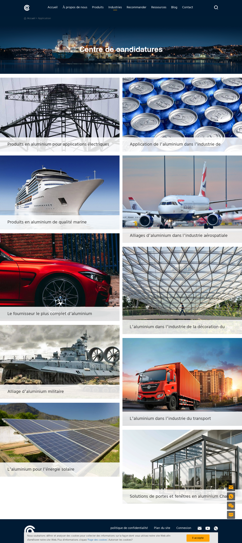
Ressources (160, 7)
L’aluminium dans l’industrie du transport (174, 418)
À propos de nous (76, 7)
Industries (117, 7)
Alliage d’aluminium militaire (39, 391)
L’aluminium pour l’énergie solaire (44, 469)
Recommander (138, 7)
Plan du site (162, 528)
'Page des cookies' (97, 540)
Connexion (183, 528)
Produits (99, 7)
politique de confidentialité (129, 528)
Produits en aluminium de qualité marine (51, 222)
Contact (189, 7)
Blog (176, 7)
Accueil (55, 7)
